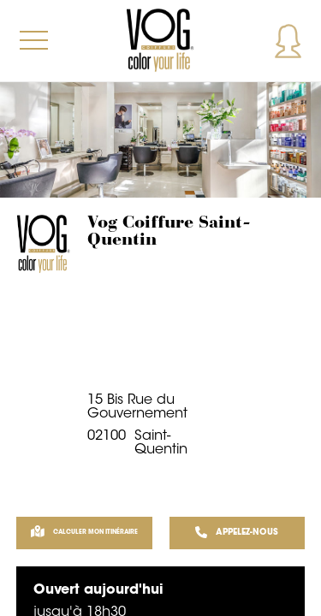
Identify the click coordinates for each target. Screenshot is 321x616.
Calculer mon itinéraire (84, 533)
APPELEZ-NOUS (236, 533)
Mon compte (288, 40)
